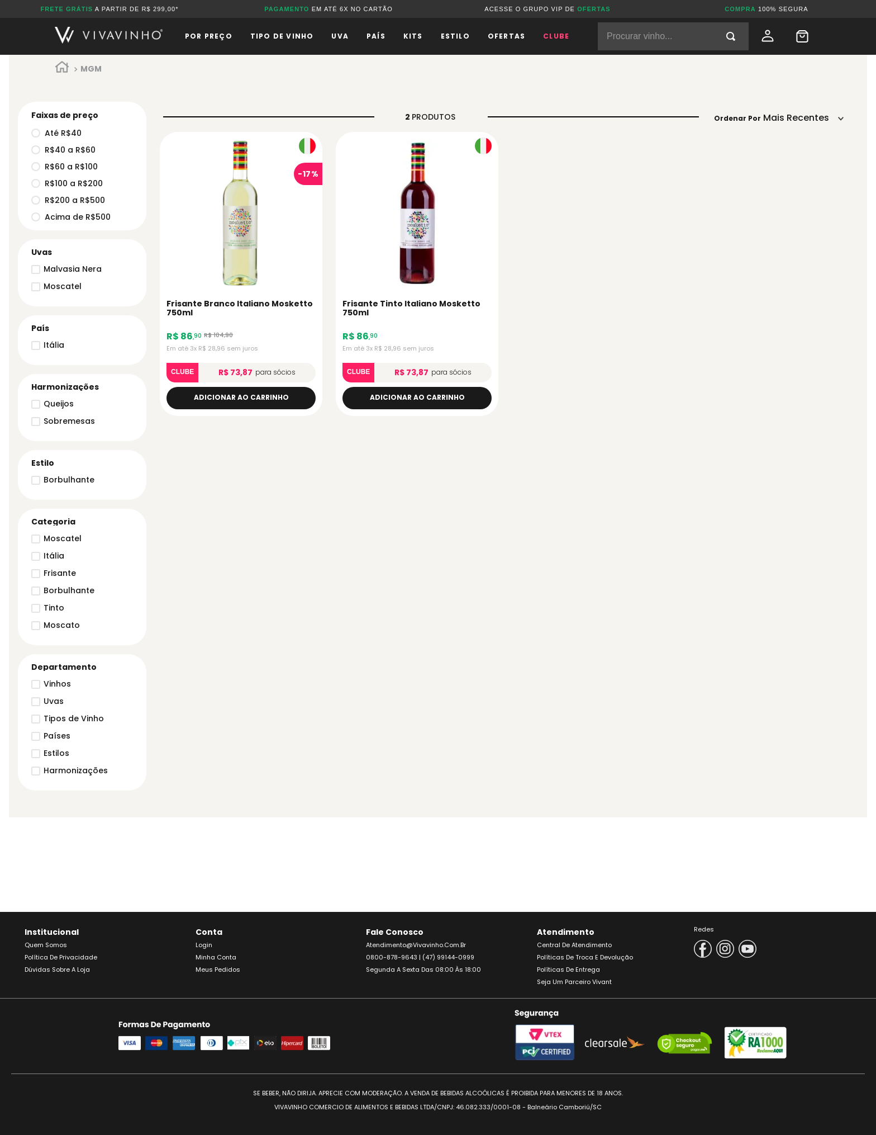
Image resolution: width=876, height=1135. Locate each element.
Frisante (60, 573)
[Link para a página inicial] (62, 69)
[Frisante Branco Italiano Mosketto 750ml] (241, 274)
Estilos (56, 753)
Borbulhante (69, 590)
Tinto (54, 608)
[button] (79, 667)
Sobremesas (69, 421)
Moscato (62, 625)
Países (57, 736)
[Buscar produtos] (733, 36)
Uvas (54, 701)
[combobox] (673, 36)
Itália (54, 556)
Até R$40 (56, 133)
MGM (91, 68)
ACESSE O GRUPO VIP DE (547, 9)
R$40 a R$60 (63, 149)
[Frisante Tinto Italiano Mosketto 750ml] (417, 274)
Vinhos (57, 684)
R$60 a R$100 (64, 166)
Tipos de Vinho (74, 718)
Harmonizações (76, 770)
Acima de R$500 (71, 216)
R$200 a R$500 (68, 200)
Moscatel (63, 538)
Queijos (59, 404)
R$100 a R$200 (67, 183)
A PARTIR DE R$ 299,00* (109, 9)
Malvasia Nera (73, 269)
